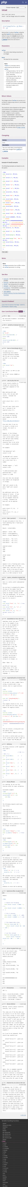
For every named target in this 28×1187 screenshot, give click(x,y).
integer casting (21, 127)
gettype (4, 1139)
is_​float (4, 1152)
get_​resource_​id (6, 1136)
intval (4, 1141)
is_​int (4, 1154)
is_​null (4, 1161)
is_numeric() (7, 288)
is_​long (4, 1159)
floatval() (6, 282)
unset (4, 1184)
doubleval (5, 1127)
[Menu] (25, 2)
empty (4, 1128)
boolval (4, 1123)
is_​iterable (5, 1157)
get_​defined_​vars (7, 1134)
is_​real (4, 1166)
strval (4, 1180)
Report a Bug (13, 306)
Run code (4, 252)
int (18, 26)
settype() (6, 286)
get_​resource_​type (7, 1137)
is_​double (5, 1150)
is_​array (4, 1143)
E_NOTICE (18, 149)
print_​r (4, 1175)
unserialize (5, 1182)
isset (4, 1173)
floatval (4, 1130)
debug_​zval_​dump (7, 1125)
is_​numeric (5, 1162)
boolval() (6, 279)
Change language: (11, 7)
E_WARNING (4, 39)
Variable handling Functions (10, 1121)
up (2, 348)
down (5, 348)
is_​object (5, 1164)
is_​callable (5, 1146)
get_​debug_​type (6, 1132)
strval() (5, 284)
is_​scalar (5, 1170)
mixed (9, 26)
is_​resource (5, 1168)
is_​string (5, 1171)
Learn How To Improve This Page (10, 304)
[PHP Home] (4, 2)
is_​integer (5, 1155)
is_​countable (6, 1148)
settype (4, 1179)
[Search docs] (22, 2)
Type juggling (7, 291)
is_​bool (4, 1145)
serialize (5, 1177)
